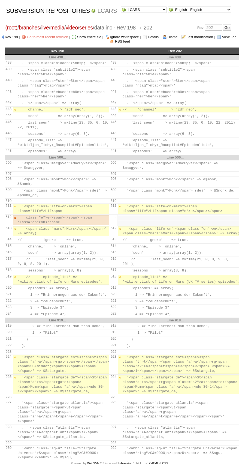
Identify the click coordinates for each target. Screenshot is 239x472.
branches (29, 28)
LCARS (107, 10)
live (45, 28)
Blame (173, 37)
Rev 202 (175, 51)
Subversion (124, 463)
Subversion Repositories (48, 10)
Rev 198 (11, 37)
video (72, 28)
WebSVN (93, 463)
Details (153, 37)
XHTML (153, 463)
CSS (165, 463)
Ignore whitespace (124, 37)
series (86, 28)
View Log (229, 37)
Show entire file (89, 37)
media (57, 28)
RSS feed (122, 41)
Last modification (199, 37)
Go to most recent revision (47, 37)
